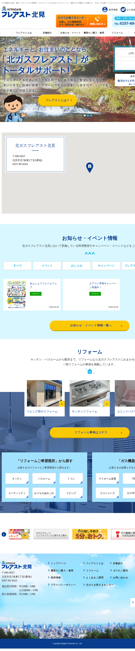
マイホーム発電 (107, 481)
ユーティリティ (17, 495)
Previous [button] (4, 537)
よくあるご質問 (95, 580)
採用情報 (56, 580)
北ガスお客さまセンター (100, 587)
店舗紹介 (47, 33)
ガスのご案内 (120, 573)
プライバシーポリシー (63, 587)
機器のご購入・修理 (94, 33)
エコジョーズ (107, 495)
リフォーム (117, 33)
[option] (89, 536)
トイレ (71, 481)
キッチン (17, 481)
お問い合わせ (120, 580)
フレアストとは (24, 33)
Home (6, 32)
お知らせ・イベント (70, 33)
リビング (71, 495)
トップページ (58, 565)
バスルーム (44, 481)
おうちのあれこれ (44, 495)
